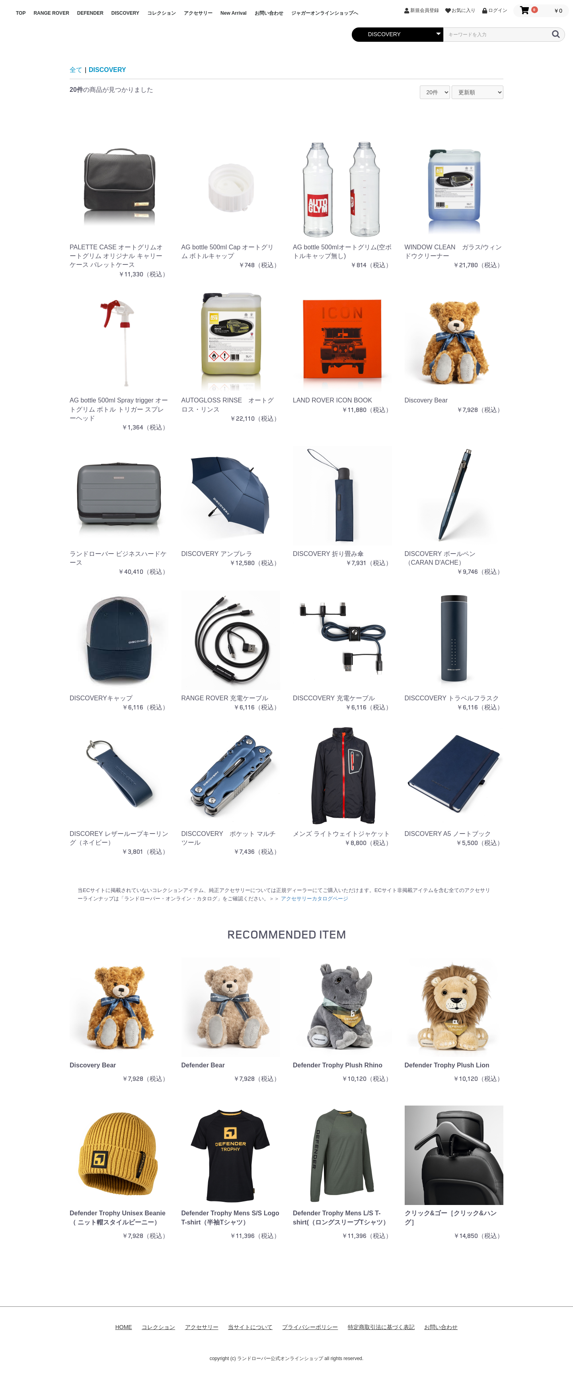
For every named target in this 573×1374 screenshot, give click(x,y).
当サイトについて (250, 1327)
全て (76, 69)
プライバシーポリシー (310, 1327)
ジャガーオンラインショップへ (324, 13)
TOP (20, 13)
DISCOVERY (125, 13)
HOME (123, 1327)
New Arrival (233, 13)
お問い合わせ (269, 13)
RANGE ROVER (51, 13)
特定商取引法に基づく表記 (381, 1327)
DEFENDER (90, 13)
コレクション (161, 13)
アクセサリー (198, 13)
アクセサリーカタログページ (314, 899)
